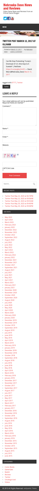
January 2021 (10, 288)
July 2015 (8, 453)
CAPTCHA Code (8, 168)
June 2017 (8, 396)
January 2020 (10, 318)
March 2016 (9, 433)
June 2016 (8, 426)
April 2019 (9, 340)
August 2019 (9, 330)
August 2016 (9, 421)
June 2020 (8, 305)
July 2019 (8, 333)
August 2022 (9, 240)
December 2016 (11, 411)
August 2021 (9, 270)
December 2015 (11, 441)
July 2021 (8, 273)
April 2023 (9, 220)
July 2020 (8, 303)
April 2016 (9, 431)
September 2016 (11, 418)
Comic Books (9, 467)
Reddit (7, 472)
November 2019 (11, 323)
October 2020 (10, 295)
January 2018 (10, 378)
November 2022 (11, 232)
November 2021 (11, 262)
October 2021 (10, 265)
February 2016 (10, 436)
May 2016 (8, 428)
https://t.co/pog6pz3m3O (15, 69)
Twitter (20, 83)
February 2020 (10, 315)
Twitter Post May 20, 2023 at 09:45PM (19, 204)
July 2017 (8, 393)
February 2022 (10, 255)
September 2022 (11, 237)
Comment (6, 106)
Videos (7, 482)
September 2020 (11, 298)
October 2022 (10, 235)
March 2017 (9, 403)
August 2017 (9, 391)
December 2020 (11, 290)
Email (5, 137)
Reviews (8, 475)
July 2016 (8, 423)
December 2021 (11, 260)
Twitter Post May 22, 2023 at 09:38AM (19, 199)
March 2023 (9, 222)
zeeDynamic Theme (30, 488)
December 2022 (11, 230)
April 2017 (9, 401)
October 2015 (10, 446)
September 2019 (11, 328)
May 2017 (8, 398)
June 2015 (8, 456)
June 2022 (8, 245)
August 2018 (9, 360)
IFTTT (14, 83)
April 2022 (9, 250)
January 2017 (10, 408)
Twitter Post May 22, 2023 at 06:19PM (19, 196)
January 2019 (10, 348)
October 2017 (10, 386)
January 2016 (10, 438)
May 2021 (8, 278)
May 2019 (8, 338)
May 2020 (8, 308)
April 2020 (9, 310)
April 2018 (9, 370)
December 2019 (11, 320)
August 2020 (9, 300)
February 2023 (10, 225)
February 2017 (10, 406)
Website (5, 145)
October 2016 (10, 416)
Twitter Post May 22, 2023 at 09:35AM (19, 201)
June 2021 (8, 275)
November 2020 (11, 293)
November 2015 (11, 443)
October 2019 (10, 325)
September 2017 (11, 388)
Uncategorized (10, 480)
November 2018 (11, 353)
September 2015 (11, 448)
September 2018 (11, 358)
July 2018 (8, 363)
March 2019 (9, 343)
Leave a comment (16, 52)
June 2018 (8, 365)
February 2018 (10, 376)
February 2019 (10, 345)
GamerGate (9, 470)
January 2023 (10, 227)
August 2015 (9, 451)
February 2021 (10, 285)
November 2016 (11, 413)
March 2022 (9, 252)
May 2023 (8, 217)
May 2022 (8, 247)
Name (5, 128)
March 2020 (9, 313)
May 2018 (8, 368)
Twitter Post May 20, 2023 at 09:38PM (19, 206)
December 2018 (11, 350)
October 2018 (10, 355)
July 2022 (8, 242)
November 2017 (11, 383)
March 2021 (9, 283)
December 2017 (11, 381)
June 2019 (8, 335)
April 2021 (9, 280)
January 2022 (10, 257)
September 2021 (11, 268)
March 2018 (9, 373)
